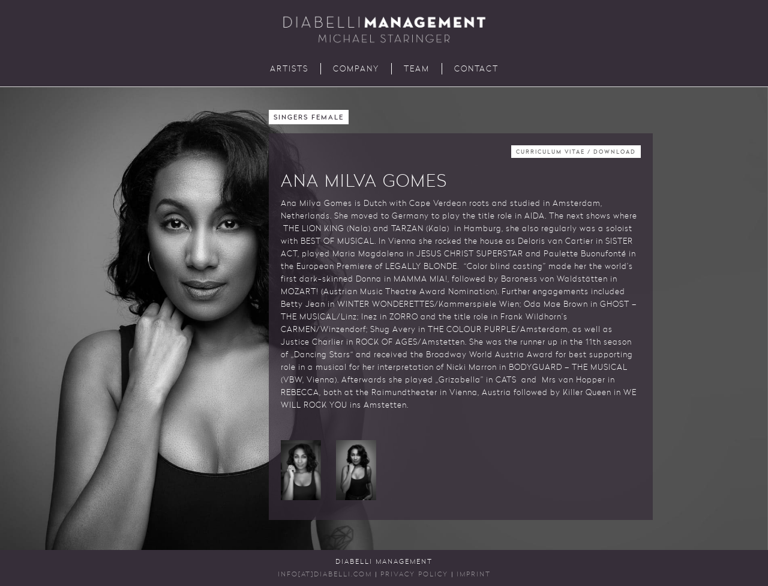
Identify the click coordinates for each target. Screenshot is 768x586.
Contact (476, 69)
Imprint (474, 575)
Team (417, 69)
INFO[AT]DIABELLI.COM (325, 575)
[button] (301, 470)
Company (356, 69)
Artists (289, 69)
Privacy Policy (414, 575)
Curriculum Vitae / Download (576, 152)
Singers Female (309, 118)
